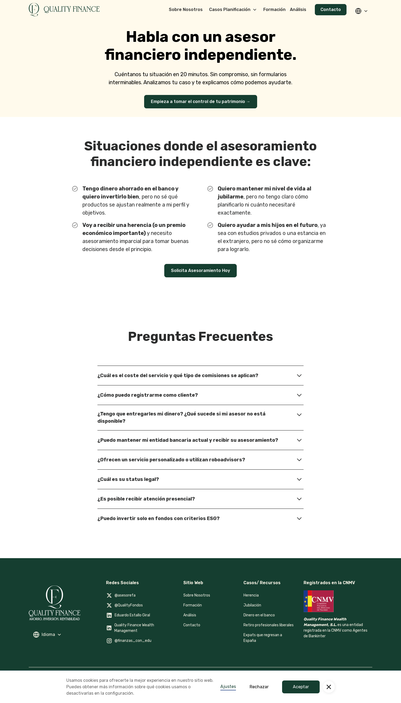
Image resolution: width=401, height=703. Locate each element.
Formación (192, 605)
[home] (64, 9)
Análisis (189, 615)
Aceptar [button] (301, 686)
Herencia (251, 595)
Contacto (330, 9)
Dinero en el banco (259, 615)
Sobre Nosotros (196, 595)
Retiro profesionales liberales (268, 625)
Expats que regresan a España (262, 638)
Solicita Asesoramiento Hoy (200, 270)
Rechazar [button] (259, 686)
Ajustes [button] (228, 686)
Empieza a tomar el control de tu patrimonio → (200, 101)
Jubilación (252, 605)
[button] (329, 687)
